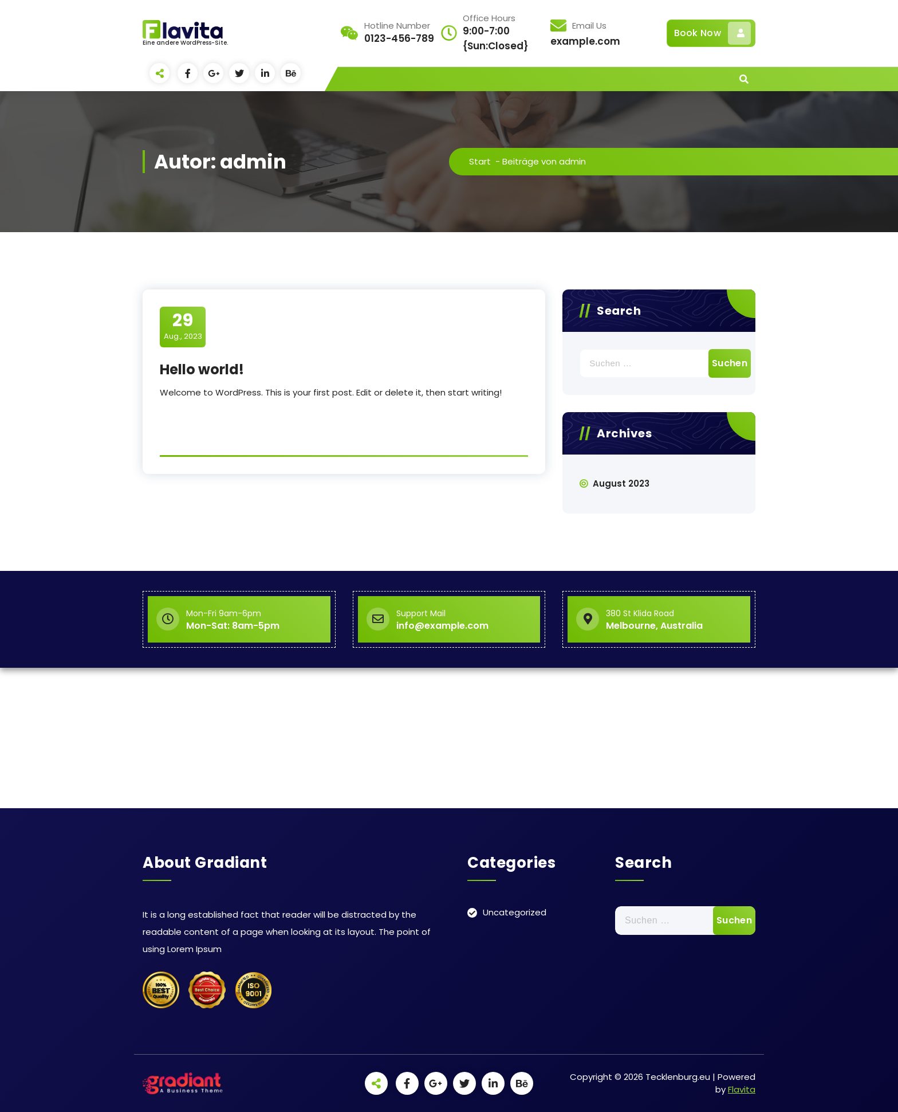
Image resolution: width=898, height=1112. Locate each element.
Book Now (712, 33)
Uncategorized (514, 912)
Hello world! (202, 369)
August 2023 (621, 483)
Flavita (741, 1089)
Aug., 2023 (183, 326)
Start (480, 161)
